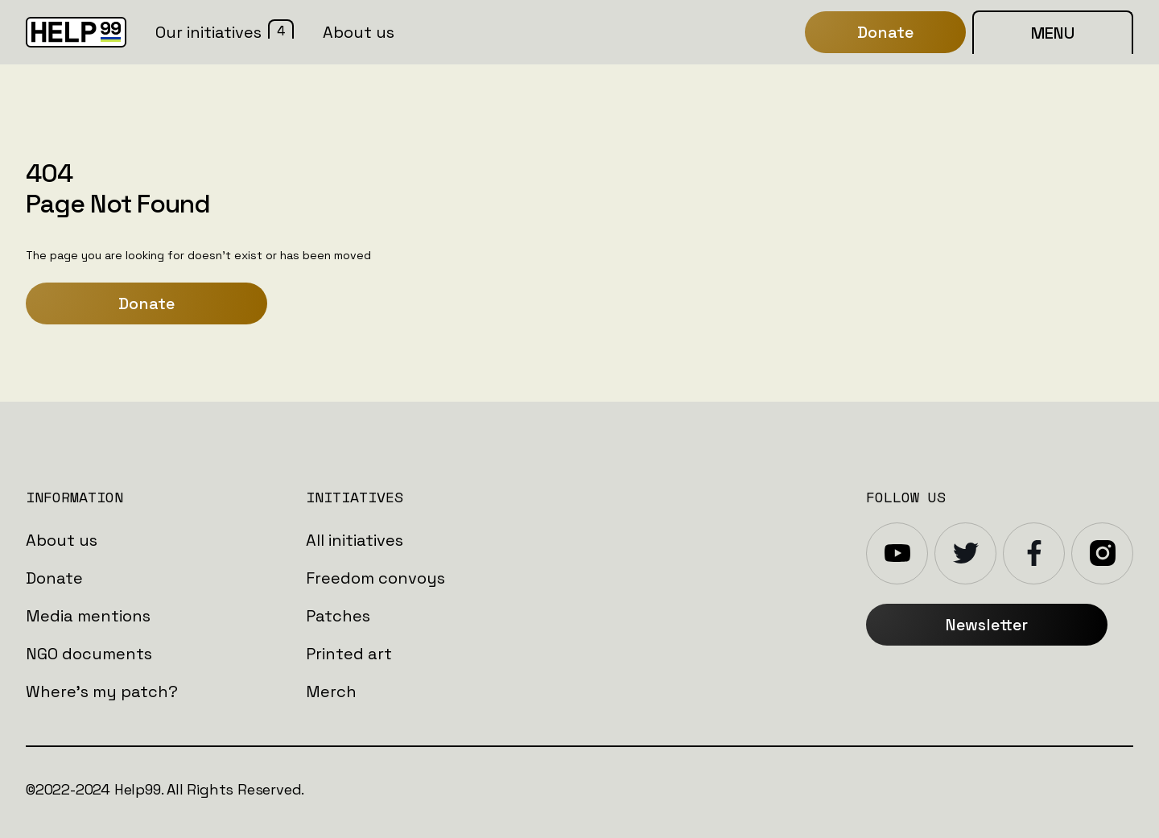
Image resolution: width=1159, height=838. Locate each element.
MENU (1052, 33)
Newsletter (987, 624)
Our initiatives (208, 32)
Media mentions (88, 615)
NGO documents (89, 653)
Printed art (349, 653)
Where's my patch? (102, 691)
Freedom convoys (375, 578)
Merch (331, 691)
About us (61, 540)
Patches (338, 615)
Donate (146, 303)
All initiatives (354, 540)
